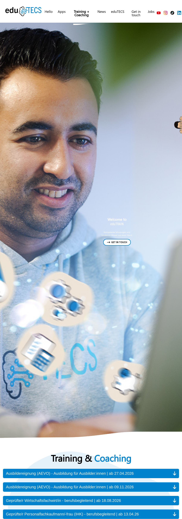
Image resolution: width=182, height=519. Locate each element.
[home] (23, 11)
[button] (91, 473)
